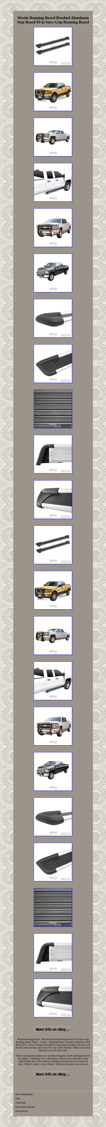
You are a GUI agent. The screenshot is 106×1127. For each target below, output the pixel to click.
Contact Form (20, 1102)
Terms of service (21, 1111)
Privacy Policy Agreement (25, 1107)
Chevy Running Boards (24, 1094)
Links (17, 1098)
